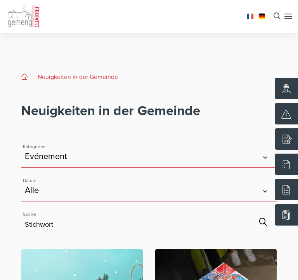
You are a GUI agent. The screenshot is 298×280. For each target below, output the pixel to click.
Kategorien (34, 146)
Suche (29, 214)
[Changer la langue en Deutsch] (262, 15)
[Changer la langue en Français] (250, 15)
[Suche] (263, 222)
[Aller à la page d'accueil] (23, 15)
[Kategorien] (149, 153)
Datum (29, 180)
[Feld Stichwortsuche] (149, 220)
